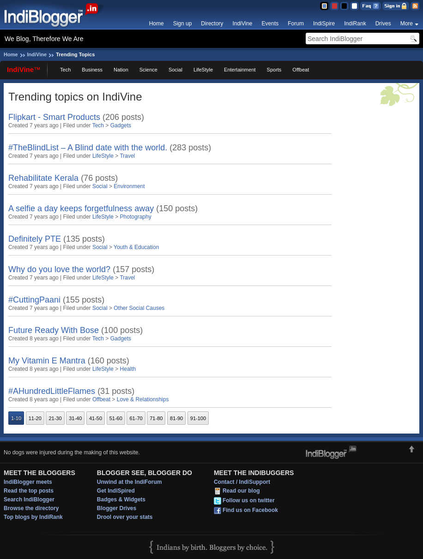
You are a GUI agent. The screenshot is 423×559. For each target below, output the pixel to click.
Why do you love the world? (59, 269)
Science (148, 69)
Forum (296, 23)
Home (156, 23)
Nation (121, 69)
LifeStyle (203, 69)
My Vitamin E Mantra (46, 360)
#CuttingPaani (34, 299)
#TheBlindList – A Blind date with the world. (87, 147)
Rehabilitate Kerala (43, 178)
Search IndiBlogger (29, 499)
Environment (129, 186)
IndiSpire (324, 23)
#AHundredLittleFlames (51, 391)
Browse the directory (31, 508)
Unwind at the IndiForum (129, 482)
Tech (65, 69)
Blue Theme (324, 6)
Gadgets (120, 125)
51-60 (115, 418)
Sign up (182, 23)
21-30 (54, 418)
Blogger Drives (116, 508)
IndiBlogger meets (28, 482)
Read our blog (241, 491)
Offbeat (300, 69)
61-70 (135, 418)
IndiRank (355, 23)
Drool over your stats (125, 517)
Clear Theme (354, 6)
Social (175, 69)
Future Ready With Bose (53, 330)
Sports (274, 69)
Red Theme (334, 6)
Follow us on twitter (249, 500)
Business (92, 69)
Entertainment (239, 69)
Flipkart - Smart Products (54, 117)
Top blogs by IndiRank (33, 517)
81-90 (176, 418)
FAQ (370, 6)
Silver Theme (344, 6)
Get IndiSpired (116, 491)
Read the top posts (29, 491)
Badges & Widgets (121, 499)
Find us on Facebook (250, 510)
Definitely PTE (34, 239)
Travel (127, 156)
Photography (135, 217)
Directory (212, 23)
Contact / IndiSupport (242, 482)
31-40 (75, 418)
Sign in (395, 6)
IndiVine (242, 23)
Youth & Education (136, 247)
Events (270, 23)
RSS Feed (415, 6)
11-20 (35, 418)
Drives (383, 23)
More (406, 23)
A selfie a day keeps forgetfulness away (81, 208)
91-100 (198, 418)
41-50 (95, 418)
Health (128, 369)
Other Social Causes (139, 308)
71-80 (156, 418)
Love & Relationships (143, 399)
